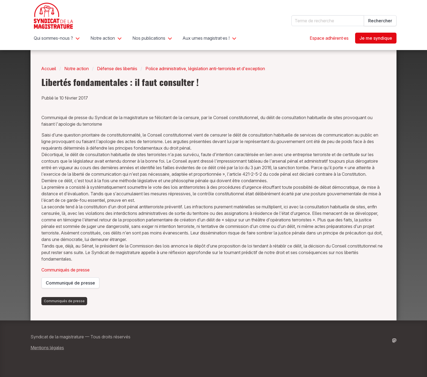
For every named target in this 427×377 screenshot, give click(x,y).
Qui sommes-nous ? (53, 38)
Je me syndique (375, 38)
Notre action (102, 38)
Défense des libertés (117, 68)
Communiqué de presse (71, 284)
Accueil (48, 68)
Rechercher (380, 20)
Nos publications (148, 38)
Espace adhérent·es (329, 38)
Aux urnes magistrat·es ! (206, 38)
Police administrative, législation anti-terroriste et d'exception (205, 68)
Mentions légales (47, 347)
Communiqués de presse (65, 270)
